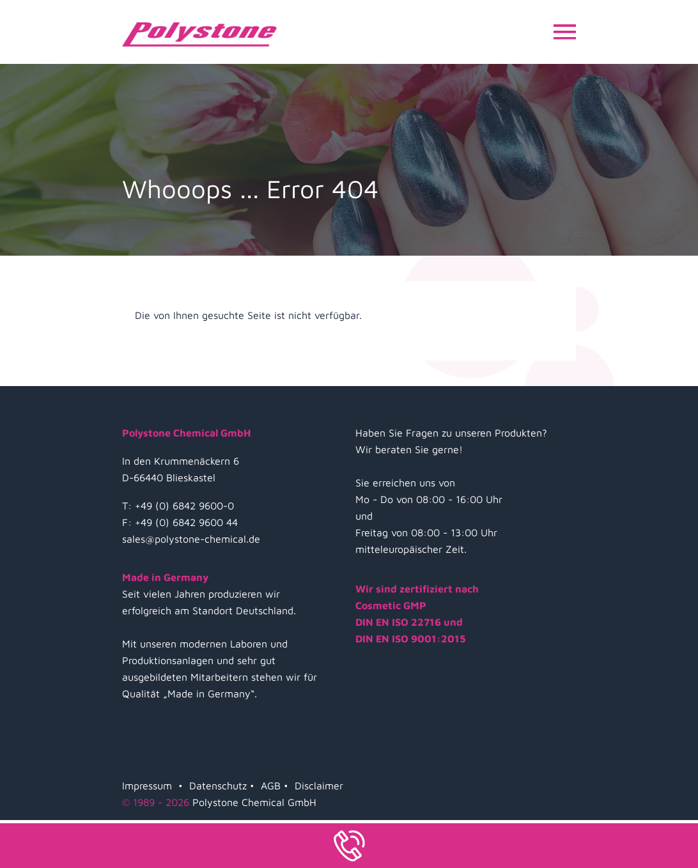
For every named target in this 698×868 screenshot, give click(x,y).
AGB (271, 785)
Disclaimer (319, 785)
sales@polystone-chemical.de (191, 539)
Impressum (147, 785)
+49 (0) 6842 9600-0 (184, 505)
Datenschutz (218, 785)
